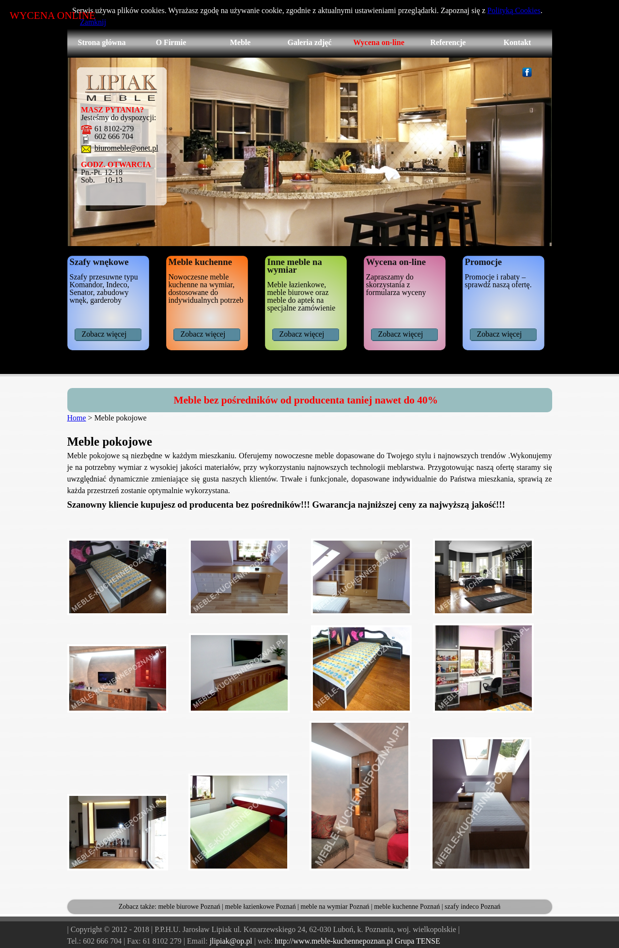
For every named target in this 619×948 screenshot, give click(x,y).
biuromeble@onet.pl (126, 148)
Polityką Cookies (514, 10)
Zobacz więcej (104, 334)
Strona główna (102, 42)
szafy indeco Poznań (472, 906)
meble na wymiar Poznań (335, 906)
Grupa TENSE (417, 941)
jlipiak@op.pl (231, 941)
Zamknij (93, 22)
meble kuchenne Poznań (407, 906)
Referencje (447, 42)
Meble (240, 42)
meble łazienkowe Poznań (260, 906)
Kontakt (517, 42)
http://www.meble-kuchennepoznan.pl (334, 941)
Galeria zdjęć (309, 42)
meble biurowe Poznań (189, 906)
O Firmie (171, 42)
